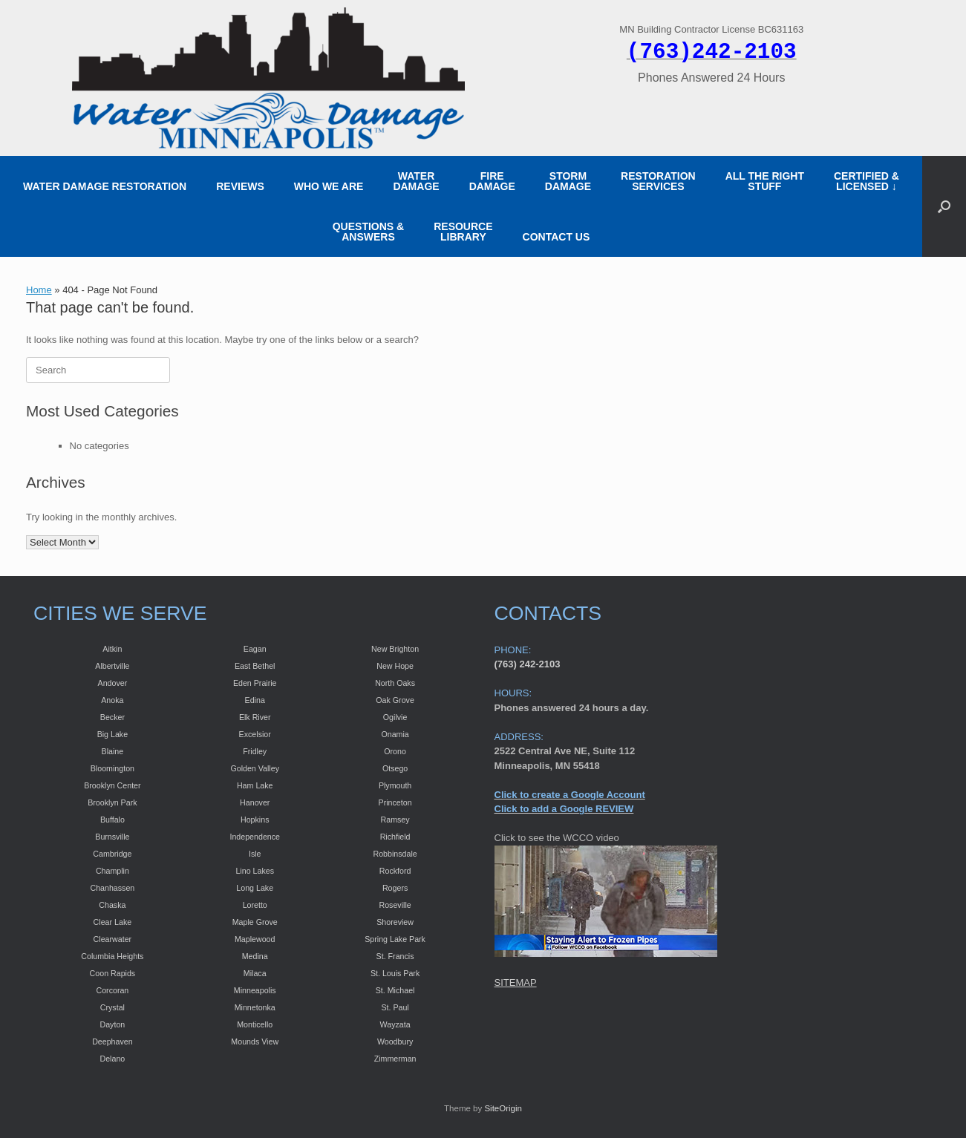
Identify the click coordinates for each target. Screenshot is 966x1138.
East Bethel (255, 665)
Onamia (394, 734)
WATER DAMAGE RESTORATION (104, 186)
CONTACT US (556, 237)
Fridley (255, 751)
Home (39, 289)
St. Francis (395, 956)
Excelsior (255, 734)
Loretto (255, 904)
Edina (255, 700)
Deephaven (112, 1041)
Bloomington (112, 768)
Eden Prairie (255, 682)
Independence (254, 836)
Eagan (255, 648)
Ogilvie (395, 717)
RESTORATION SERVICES (658, 181)
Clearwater (113, 939)
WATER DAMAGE (416, 181)
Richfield (395, 836)
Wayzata (395, 1024)
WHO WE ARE (329, 186)
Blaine (113, 751)
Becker (112, 717)
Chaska (112, 904)
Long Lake (254, 887)
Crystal (112, 1007)
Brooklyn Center (112, 785)
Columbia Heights (112, 956)
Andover (113, 682)
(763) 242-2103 (528, 664)
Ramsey (395, 819)
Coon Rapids (113, 973)
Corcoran (112, 990)
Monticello (254, 1024)
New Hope (395, 665)
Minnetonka (255, 1007)
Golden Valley (254, 768)
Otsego (395, 768)
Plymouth (395, 785)
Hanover (255, 802)
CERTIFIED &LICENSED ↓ (866, 181)
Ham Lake (255, 785)
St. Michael (395, 990)
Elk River (255, 717)
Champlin (112, 870)
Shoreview (395, 922)
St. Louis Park (395, 973)
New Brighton (395, 648)
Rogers (395, 887)
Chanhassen (112, 887)
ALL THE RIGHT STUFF (764, 181)
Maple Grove (255, 922)
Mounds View (254, 1041)
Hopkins (255, 819)
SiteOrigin (503, 1108)
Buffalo (112, 819)
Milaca (255, 973)
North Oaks (395, 682)
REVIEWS (240, 186)
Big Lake (112, 734)
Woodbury (395, 1041)
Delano (112, 1058)
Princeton (395, 802)
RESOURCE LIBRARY (463, 231)
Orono (395, 751)
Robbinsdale (395, 853)
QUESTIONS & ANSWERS (368, 231)
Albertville (112, 665)
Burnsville (112, 836)
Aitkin (112, 648)
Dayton (112, 1024)
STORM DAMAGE (568, 181)
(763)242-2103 (712, 52)
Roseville (395, 904)
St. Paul (394, 1007)
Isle (255, 853)
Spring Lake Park (395, 939)
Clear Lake (113, 922)
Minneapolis (255, 990)
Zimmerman (395, 1058)
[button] (944, 206)
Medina (255, 956)
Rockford (395, 870)
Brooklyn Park (112, 802)
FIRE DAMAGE (492, 181)
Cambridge (112, 853)
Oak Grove (395, 700)
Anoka (112, 700)
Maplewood (255, 939)
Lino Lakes (254, 870)
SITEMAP (516, 982)
